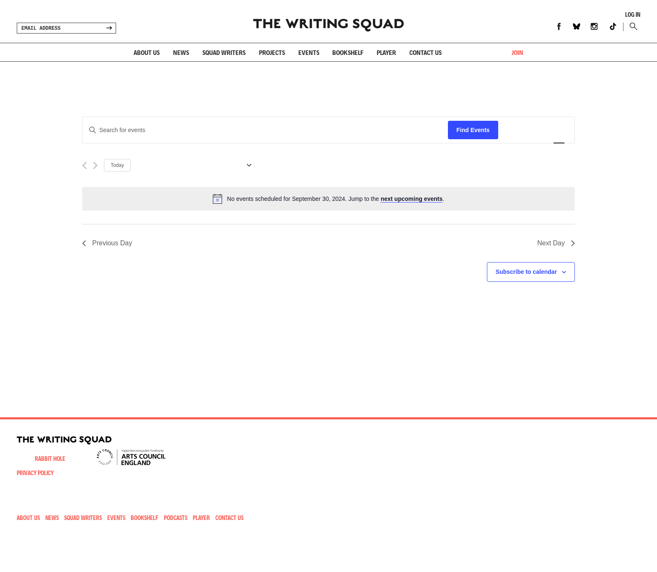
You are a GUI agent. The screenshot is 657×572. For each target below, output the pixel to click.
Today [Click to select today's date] (117, 165)
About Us (147, 52)
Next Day (556, 243)
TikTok (613, 26)
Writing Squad (328, 21)
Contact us (425, 52)
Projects (272, 52)
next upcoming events (411, 198)
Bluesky (576, 26)
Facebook (559, 26)
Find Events (472, 130)
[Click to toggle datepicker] (194, 165)
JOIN (517, 52)
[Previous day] (84, 165)
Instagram (594, 26)
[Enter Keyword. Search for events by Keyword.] (265, 130)
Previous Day (107, 243)
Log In (632, 14)
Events (308, 52)
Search (631, 26)
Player (386, 52)
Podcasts (175, 517)
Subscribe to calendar (526, 271)
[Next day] (95, 165)
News (181, 52)
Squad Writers (224, 52)
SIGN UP (109, 28)
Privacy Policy (35, 472)
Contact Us (229, 517)
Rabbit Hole (50, 458)
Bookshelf (347, 52)
